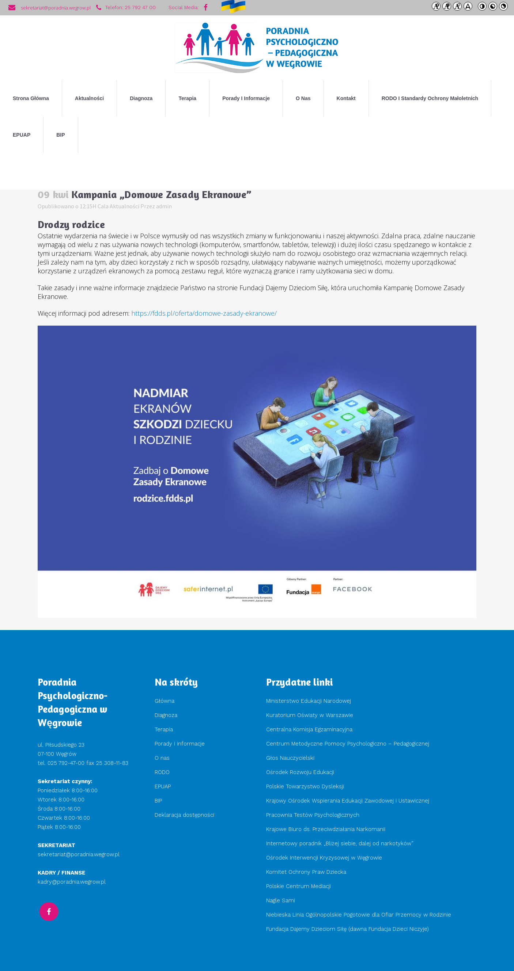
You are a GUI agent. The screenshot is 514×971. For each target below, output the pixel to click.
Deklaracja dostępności (184, 815)
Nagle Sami (280, 900)
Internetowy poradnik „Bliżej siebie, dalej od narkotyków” (339, 843)
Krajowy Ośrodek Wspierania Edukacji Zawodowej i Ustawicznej (347, 800)
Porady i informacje (180, 743)
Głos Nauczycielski (290, 758)
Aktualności (124, 206)
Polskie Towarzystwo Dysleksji (305, 786)
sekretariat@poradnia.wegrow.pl (79, 854)
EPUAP (163, 786)
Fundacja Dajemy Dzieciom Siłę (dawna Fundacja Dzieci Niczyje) (348, 929)
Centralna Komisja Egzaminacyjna (309, 729)
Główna (164, 701)
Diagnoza (166, 715)
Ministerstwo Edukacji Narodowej (308, 701)
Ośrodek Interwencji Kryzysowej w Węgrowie (324, 857)
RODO (162, 772)
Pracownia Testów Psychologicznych (312, 815)
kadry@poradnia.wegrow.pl (72, 882)
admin (164, 206)
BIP (158, 800)
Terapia (164, 729)
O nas (162, 758)
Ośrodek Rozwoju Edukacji (300, 772)
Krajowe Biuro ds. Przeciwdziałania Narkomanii (325, 829)
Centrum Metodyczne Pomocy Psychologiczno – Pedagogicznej (347, 743)
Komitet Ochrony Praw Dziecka (306, 872)
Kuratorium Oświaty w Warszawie (309, 715)
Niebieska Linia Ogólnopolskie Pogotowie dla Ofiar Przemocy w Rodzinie (358, 914)
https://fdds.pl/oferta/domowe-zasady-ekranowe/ (204, 313)
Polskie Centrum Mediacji (298, 886)
